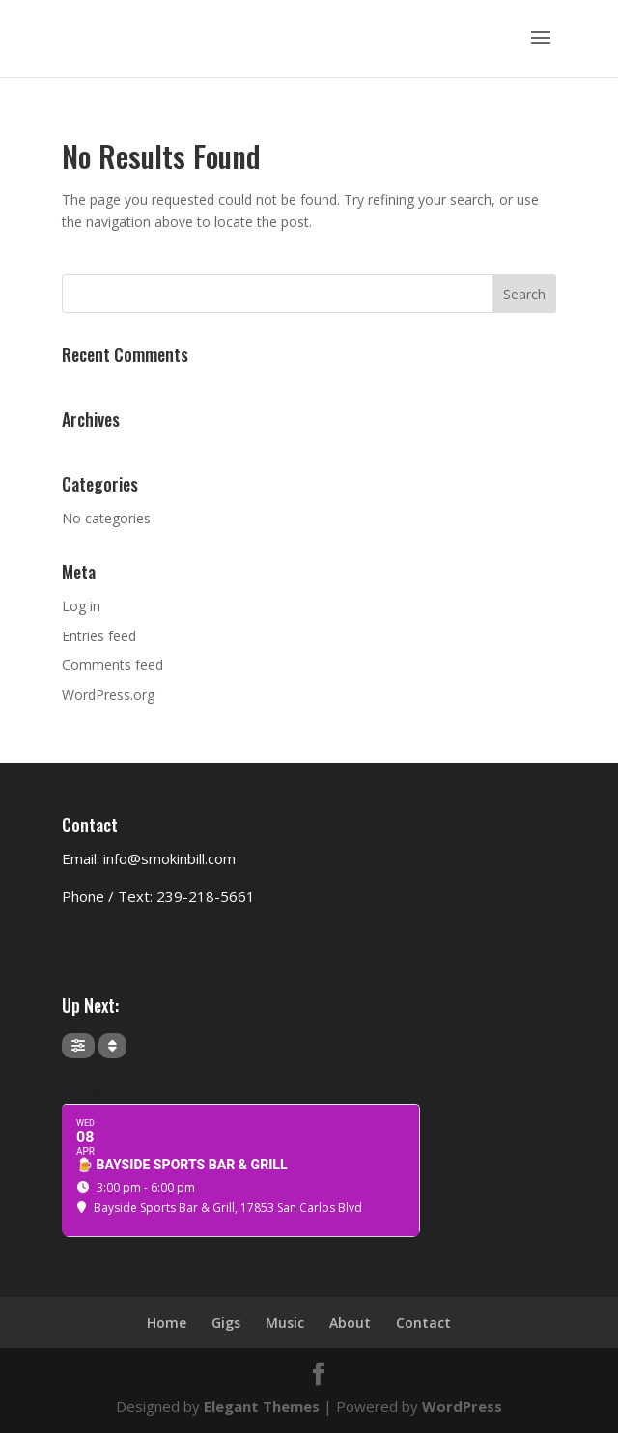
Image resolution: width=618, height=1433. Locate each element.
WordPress (462, 1406)
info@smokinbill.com (169, 858)
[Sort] (112, 1045)
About (350, 1322)
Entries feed (99, 636)
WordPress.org (108, 695)
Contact (423, 1322)
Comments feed (112, 665)
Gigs (225, 1322)
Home (166, 1322)
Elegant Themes (262, 1406)
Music (285, 1322)
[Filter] (78, 1045)
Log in (81, 606)
